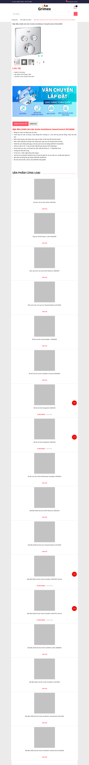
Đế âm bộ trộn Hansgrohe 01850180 (44, 442)
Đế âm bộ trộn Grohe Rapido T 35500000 (44, 339)
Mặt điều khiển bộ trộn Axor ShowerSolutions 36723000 (44, 545)
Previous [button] (14, 62)
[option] (27, 42)
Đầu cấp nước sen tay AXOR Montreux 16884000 (44, 271)
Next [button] (43, 62)
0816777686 (28, 1)
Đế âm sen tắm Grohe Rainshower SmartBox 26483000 (44, 476)
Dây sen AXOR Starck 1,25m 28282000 (44, 236)
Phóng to (40, 54)
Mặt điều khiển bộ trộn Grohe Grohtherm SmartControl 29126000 (44, 750)
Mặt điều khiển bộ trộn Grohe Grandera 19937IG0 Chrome (44, 613)
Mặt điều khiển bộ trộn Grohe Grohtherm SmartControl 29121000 (44, 716)
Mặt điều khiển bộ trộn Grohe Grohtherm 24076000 (44, 682)
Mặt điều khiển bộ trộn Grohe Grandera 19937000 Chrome (44, 579)
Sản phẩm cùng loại (26, 172)
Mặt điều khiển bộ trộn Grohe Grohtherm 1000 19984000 (44, 647)
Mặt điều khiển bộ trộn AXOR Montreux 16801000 (44, 510)
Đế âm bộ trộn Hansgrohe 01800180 (44, 408)
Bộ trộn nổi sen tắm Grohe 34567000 (44, 202)
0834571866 (20, 1)
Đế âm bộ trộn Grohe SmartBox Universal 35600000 (44, 373)
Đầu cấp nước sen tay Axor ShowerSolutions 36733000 (44, 305)
